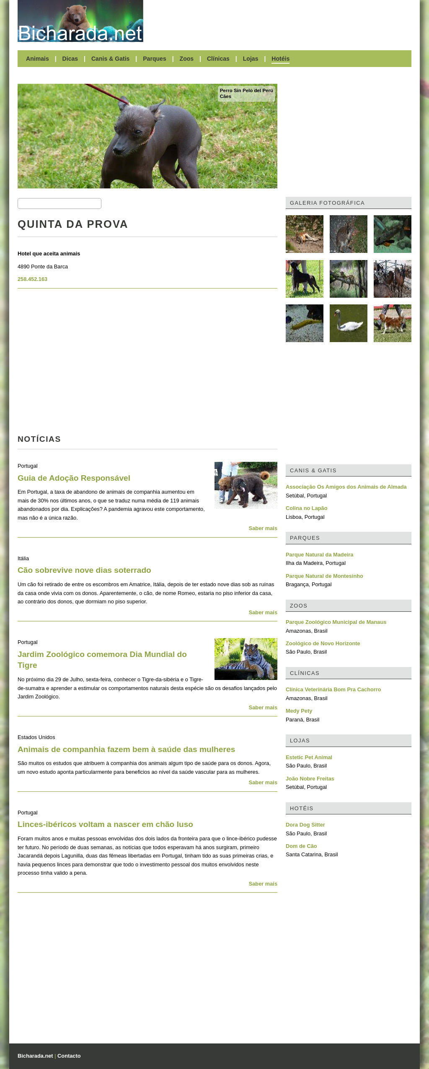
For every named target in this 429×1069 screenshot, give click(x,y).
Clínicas (218, 58)
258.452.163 (32, 279)
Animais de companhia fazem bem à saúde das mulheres (126, 749)
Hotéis (280, 58)
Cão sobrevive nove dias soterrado (84, 570)
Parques (154, 58)
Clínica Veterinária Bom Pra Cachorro (333, 689)
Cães (226, 96)
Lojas (250, 58)
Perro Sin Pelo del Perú (246, 90)
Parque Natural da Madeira (319, 554)
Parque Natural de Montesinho (324, 576)
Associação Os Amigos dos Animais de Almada (346, 487)
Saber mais (263, 528)
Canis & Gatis (110, 58)
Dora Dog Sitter (305, 825)
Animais (37, 58)
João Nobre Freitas (310, 778)
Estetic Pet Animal (309, 757)
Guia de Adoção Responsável (74, 478)
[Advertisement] (281, 21)
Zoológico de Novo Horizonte (323, 643)
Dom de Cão (301, 846)
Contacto (68, 1056)
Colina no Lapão (307, 508)
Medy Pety (299, 711)
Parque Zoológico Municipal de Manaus (336, 622)
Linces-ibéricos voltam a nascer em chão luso (105, 824)
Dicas (70, 58)
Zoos (187, 58)
